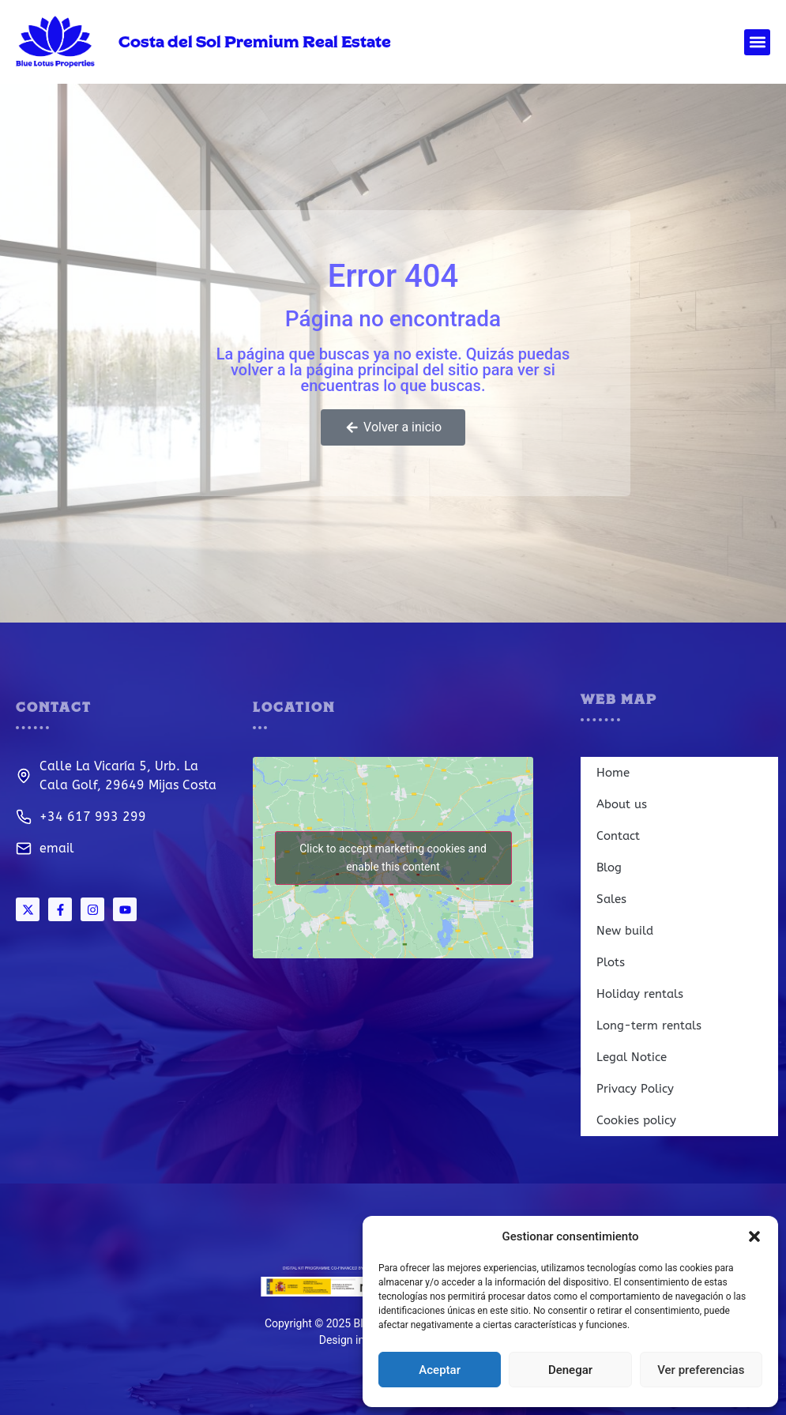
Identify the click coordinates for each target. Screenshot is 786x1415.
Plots (610, 962)
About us (621, 804)
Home (613, 773)
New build (624, 931)
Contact (618, 836)
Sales (611, 899)
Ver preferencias (700, 1370)
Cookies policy (636, 1120)
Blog (609, 867)
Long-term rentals (648, 1025)
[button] (754, 1236)
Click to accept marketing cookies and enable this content (393, 857)
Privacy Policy (635, 1089)
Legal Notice (631, 1057)
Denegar (570, 1370)
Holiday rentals (639, 994)
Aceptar (440, 1370)
